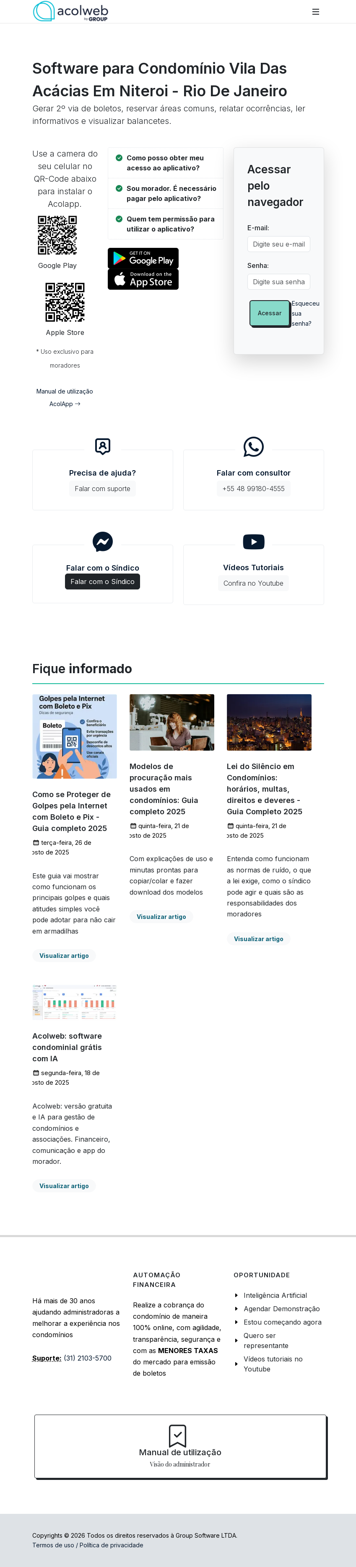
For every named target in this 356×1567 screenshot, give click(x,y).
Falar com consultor (254, 482)
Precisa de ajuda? (102, 482)
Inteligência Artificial (275, 1295)
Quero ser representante (266, 1340)
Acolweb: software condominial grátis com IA (67, 1047)
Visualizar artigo (64, 955)
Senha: (258, 265)
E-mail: (258, 228)
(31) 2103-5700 (88, 1358)
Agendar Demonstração (282, 1309)
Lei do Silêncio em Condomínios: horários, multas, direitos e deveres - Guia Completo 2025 (264, 789)
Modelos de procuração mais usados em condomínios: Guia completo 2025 (164, 789)
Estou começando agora (283, 1322)
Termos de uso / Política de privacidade (87, 1545)
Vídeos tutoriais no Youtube (273, 1364)
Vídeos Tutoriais (253, 577)
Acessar (269, 312)
